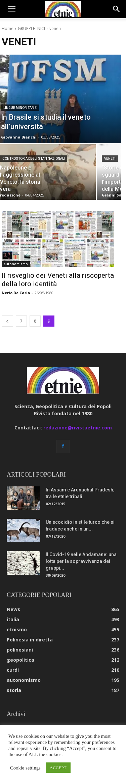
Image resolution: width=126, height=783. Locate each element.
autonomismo (16, 264)
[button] (11, 9)
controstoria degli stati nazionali (33, 158)
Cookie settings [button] (25, 768)
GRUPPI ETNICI (31, 28)
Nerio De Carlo (16, 292)
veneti (110, 158)
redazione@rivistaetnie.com (77, 427)
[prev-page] (7, 321)
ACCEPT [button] (58, 767)
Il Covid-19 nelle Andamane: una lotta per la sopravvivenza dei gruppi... (81, 561)
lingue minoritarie (20, 108)
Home (7, 28)
